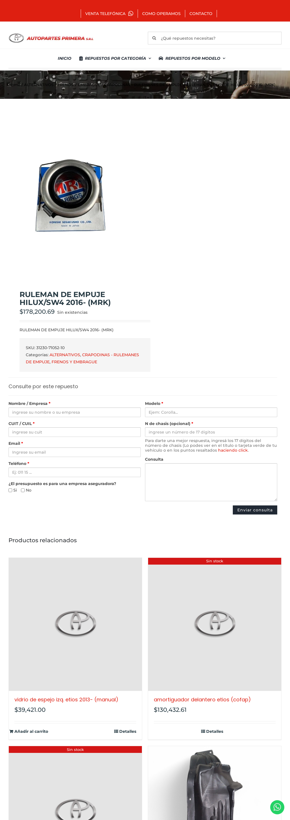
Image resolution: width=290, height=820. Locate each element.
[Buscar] (154, 38)
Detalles (127, 731)
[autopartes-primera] (50, 34)
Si (12, 490)
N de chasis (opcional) (169, 423)
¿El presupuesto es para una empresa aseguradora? (62, 483)
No (26, 490)
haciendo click (233, 450)
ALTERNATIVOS (65, 354)
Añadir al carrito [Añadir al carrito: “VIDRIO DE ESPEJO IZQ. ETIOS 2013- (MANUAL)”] (31, 731)
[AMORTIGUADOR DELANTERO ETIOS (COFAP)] (214, 624)
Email (15, 443)
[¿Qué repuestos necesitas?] (215, 38)
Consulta (154, 459)
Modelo (154, 403)
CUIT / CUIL (21, 423)
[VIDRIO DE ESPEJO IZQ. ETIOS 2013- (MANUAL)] (75, 624)
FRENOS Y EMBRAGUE (74, 361)
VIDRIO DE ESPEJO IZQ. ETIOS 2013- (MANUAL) (66, 699)
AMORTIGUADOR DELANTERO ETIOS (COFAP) (202, 699)
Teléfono (18, 463)
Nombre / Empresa (29, 403)
